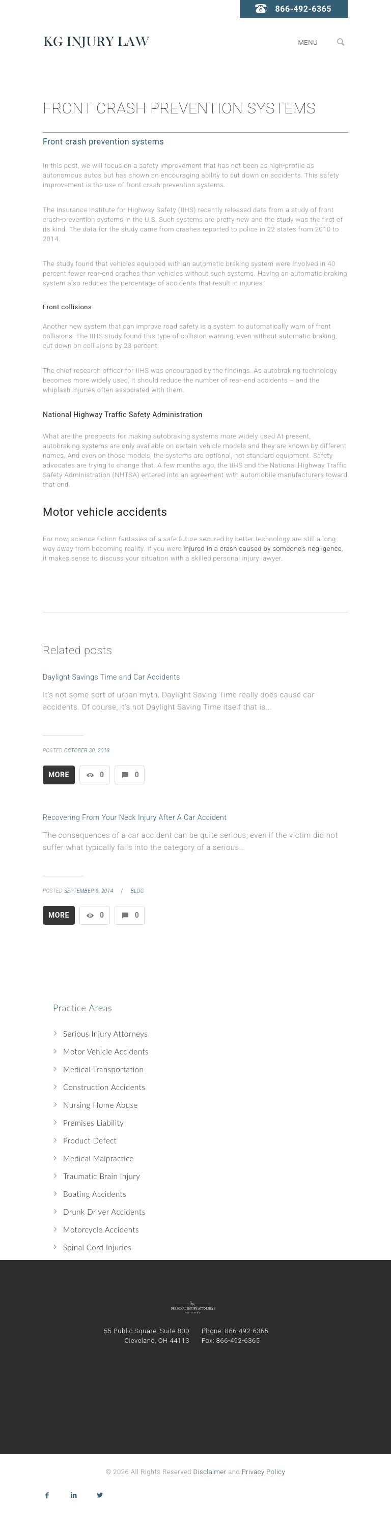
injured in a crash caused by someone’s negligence (262, 548)
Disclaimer (210, 1472)
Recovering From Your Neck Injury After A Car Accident (135, 817)
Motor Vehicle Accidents (106, 1051)
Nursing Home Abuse (100, 1104)
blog (137, 891)
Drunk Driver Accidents (104, 1211)
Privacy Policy (263, 1472)
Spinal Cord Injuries (97, 1247)
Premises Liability (93, 1122)
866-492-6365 (303, 9)
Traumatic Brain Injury (101, 1176)
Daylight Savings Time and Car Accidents (111, 677)
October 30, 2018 (87, 750)
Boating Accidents (94, 1193)
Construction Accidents (104, 1087)
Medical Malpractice (98, 1158)
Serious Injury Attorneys (105, 1033)
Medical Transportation (103, 1069)
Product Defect (90, 1140)
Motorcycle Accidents (101, 1229)
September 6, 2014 (89, 891)
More (58, 775)
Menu (308, 42)
